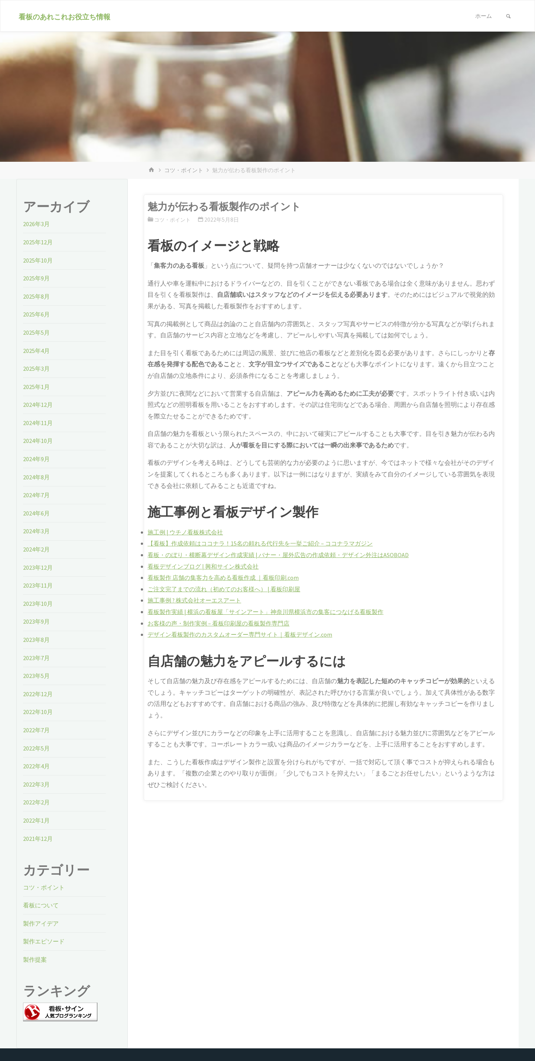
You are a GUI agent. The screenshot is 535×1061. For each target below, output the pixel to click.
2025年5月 (37, 332)
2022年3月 (37, 784)
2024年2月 (37, 549)
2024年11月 (38, 423)
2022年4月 (37, 766)
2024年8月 (37, 477)
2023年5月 (37, 676)
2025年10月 (38, 260)
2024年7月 (37, 495)
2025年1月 (37, 387)
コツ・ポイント (183, 170)
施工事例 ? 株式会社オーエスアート (197, 600)
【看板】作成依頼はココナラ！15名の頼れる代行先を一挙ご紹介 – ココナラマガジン (266, 543)
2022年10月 (38, 712)
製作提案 (35, 959)
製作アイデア (42, 923)
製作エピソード (45, 941)
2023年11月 (38, 585)
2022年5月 (37, 748)
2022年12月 (38, 694)
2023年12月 (38, 567)
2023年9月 (37, 621)
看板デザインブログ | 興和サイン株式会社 (206, 566)
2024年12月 (38, 405)
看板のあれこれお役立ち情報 (65, 17)
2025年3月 (37, 368)
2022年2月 (37, 802)
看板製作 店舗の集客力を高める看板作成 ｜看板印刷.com (227, 577)
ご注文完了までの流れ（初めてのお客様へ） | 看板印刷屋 (228, 589)
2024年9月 (37, 459)
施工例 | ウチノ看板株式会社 (187, 532)
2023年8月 (37, 640)
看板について (42, 905)
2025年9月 (37, 278)
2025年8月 (37, 296)
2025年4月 (37, 351)
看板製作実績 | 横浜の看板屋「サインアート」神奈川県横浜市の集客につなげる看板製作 (272, 612)
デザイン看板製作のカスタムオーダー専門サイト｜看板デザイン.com (245, 634)
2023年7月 (37, 658)
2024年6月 (37, 513)
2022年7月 (37, 730)
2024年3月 (37, 531)
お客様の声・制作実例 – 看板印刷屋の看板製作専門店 (222, 623)
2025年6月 (37, 314)
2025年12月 (38, 242)
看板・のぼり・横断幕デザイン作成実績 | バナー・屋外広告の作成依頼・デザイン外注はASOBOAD (285, 555)
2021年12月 (38, 839)
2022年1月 (37, 820)
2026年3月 (37, 224)
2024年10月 (38, 441)
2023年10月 (38, 603)
